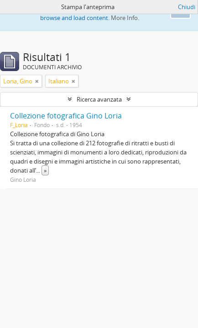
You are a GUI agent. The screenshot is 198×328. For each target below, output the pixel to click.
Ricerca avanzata (99, 99)
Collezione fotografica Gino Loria (66, 116)
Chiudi (186, 7)
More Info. (125, 18)
